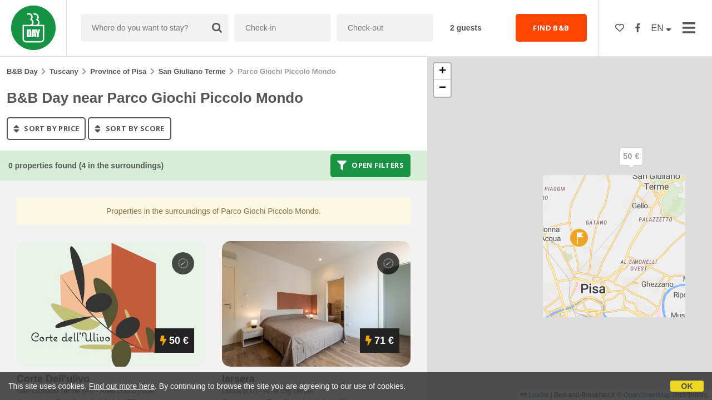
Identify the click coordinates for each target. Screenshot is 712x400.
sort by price (46, 128)
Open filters (370, 166)
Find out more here (122, 386)
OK (687, 386)
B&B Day (22, 71)
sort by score (129, 128)
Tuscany (64, 71)
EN (661, 28)
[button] (631, 165)
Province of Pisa (118, 71)
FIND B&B (551, 28)
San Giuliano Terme (192, 71)
